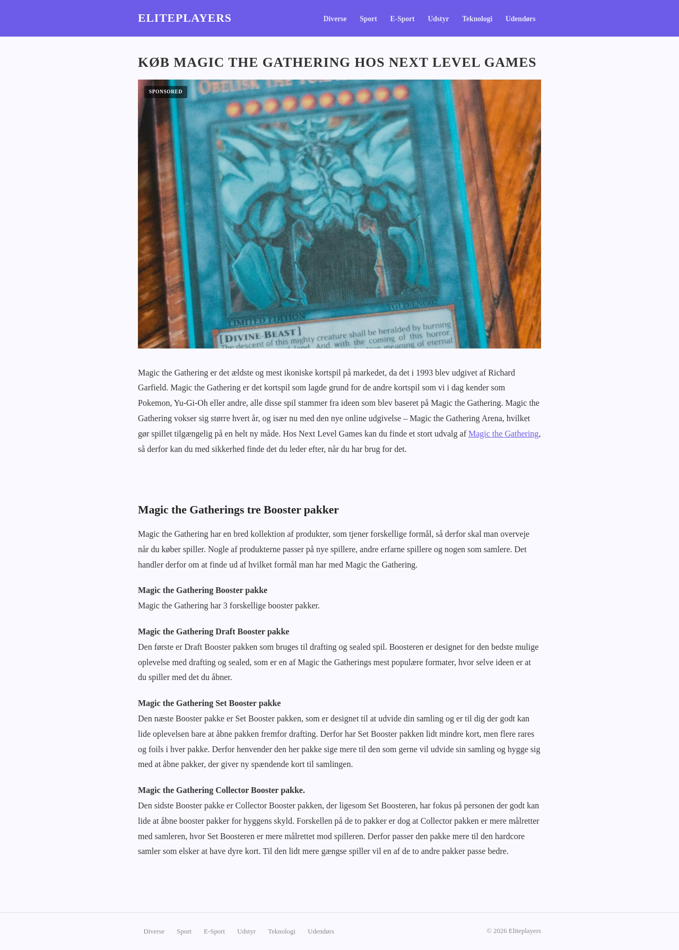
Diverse (335, 19)
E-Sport (402, 19)
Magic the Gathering (503, 433)
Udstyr (438, 19)
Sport (368, 19)
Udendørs (521, 19)
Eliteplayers (185, 18)
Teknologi (477, 19)
